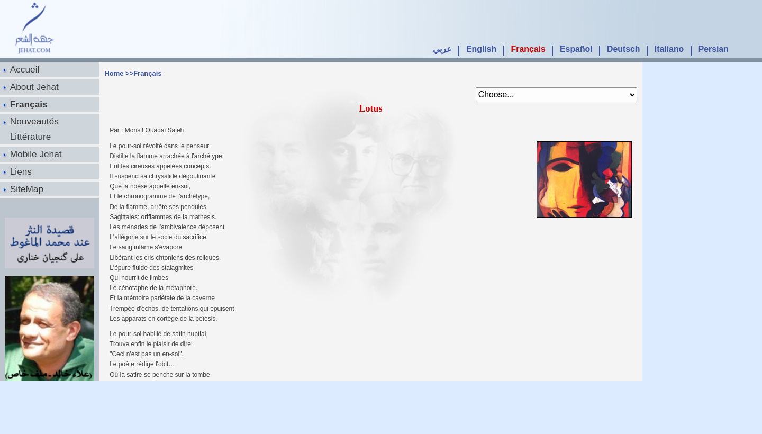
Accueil (25, 69)
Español (576, 48)
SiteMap (26, 189)
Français (528, 48)
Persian (713, 48)
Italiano (669, 48)
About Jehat (34, 87)
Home (113, 73)
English (481, 48)
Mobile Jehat (36, 154)
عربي (442, 48)
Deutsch (623, 48)
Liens (21, 171)
